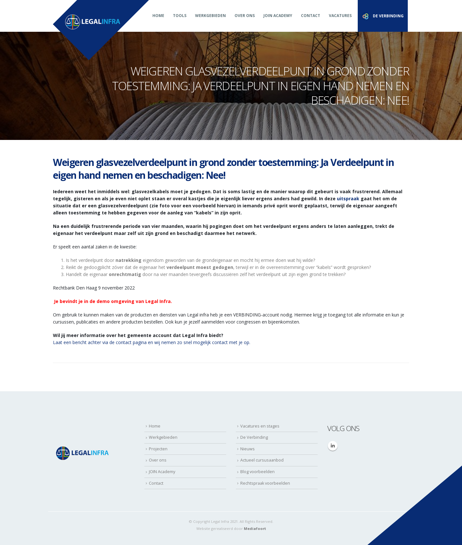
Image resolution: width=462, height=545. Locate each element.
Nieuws (247, 449)
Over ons (245, 15)
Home (158, 15)
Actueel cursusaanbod (262, 460)
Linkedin (333, 446)
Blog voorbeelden (257, 471)
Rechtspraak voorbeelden (265, 483)
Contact (310, 15)
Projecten (158, 449)
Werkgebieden (210, 15)
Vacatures (340, 15)
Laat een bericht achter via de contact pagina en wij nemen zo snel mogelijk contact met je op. (151, 342)
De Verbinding (254, 437)
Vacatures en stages (259, 426)
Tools (179, 15)
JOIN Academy (277, 15)
